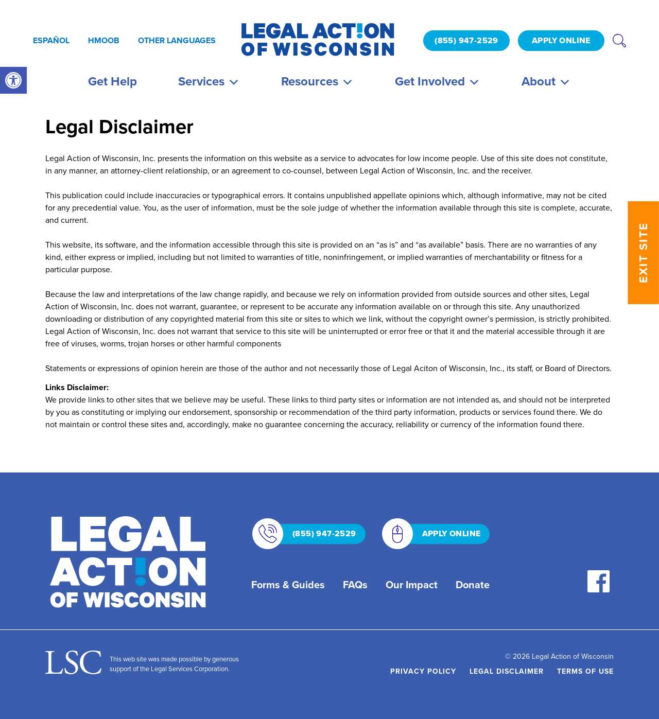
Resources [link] (317, 81)
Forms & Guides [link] (288, 584)
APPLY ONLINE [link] (561, 40)
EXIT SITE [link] (643, 252)
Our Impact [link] (412, 584)
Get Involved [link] (437, 81)
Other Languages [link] (177, 40)
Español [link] (51, 40)
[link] (13, 80)
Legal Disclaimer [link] (507, 671)
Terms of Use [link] (585, 671)
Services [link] (209, 81)
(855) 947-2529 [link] (466, 40)
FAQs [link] (355, 584)
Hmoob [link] (103, 40)
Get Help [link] (112, 81)
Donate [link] (473, 584)
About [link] (546, 81)
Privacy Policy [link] (423, 671)
